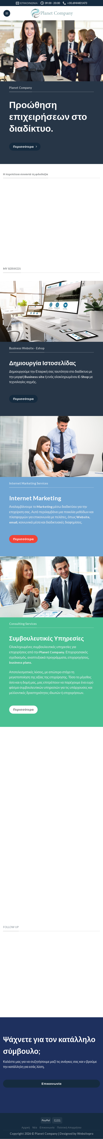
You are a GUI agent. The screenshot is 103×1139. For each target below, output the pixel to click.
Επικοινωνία (47, 1127)
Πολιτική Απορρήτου (69, 1127)
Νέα (34, 1127)
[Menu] (6, 13)
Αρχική (26, 1127)
